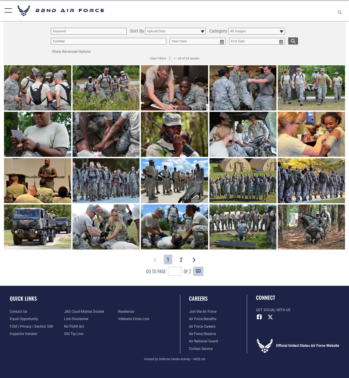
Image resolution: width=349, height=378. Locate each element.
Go (198, 271)
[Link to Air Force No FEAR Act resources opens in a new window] (74, 326)
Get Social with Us (273, 310)
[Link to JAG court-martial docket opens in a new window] (84, 311)
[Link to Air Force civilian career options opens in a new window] (201, 349)
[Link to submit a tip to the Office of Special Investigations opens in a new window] (73, 334)
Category (218, 31)
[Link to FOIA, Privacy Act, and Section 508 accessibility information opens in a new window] (31, 326)
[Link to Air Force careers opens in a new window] (202, 326)
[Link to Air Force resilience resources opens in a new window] (126, 311)
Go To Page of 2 (168, 272)
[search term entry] (89, 31)
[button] (7, 10)
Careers (198, 298)
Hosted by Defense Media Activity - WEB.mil (174, 359)
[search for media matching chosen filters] (293, 40)
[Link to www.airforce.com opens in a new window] (202, 311)
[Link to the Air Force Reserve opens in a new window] (202, 334)
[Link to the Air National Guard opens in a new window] (203, 341)
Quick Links (23, 298)
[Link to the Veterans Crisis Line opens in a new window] (133, 319)
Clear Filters (158, 58)
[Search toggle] (341, 10)
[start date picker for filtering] (198, 41)
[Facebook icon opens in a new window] (259, 317)
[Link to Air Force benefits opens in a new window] (202, 319)
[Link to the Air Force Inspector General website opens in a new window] (23, 334)
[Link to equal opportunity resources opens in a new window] (24, 319)
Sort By (137, 31)
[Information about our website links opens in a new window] (76, 319)
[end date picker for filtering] (257, 41)
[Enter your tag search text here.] (108, 41)
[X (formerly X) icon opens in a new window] (270, 317)
